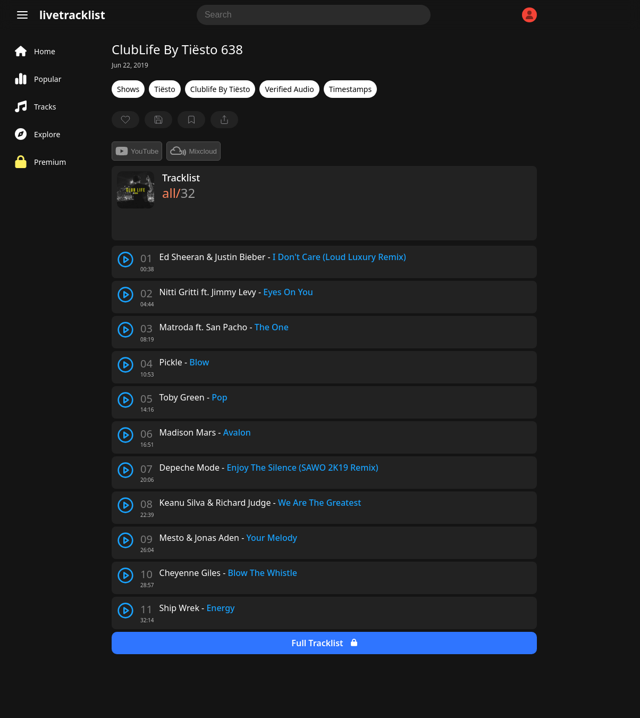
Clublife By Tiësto (220, 89)
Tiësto (164, 89)
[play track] (125, 259)
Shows (128, 89)
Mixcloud (193, 151)
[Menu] (22, 15)
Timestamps (350, 89)
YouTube (136, 151)
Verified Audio (289, 89)
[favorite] (125, 119)
